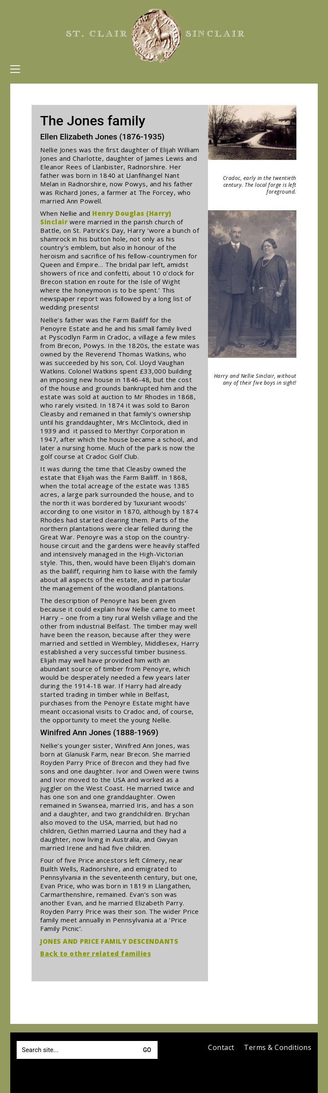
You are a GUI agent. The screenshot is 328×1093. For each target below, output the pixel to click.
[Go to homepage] (156, 36)
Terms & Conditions (277, 1047)
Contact (221, 1047)
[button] (15, 69)
